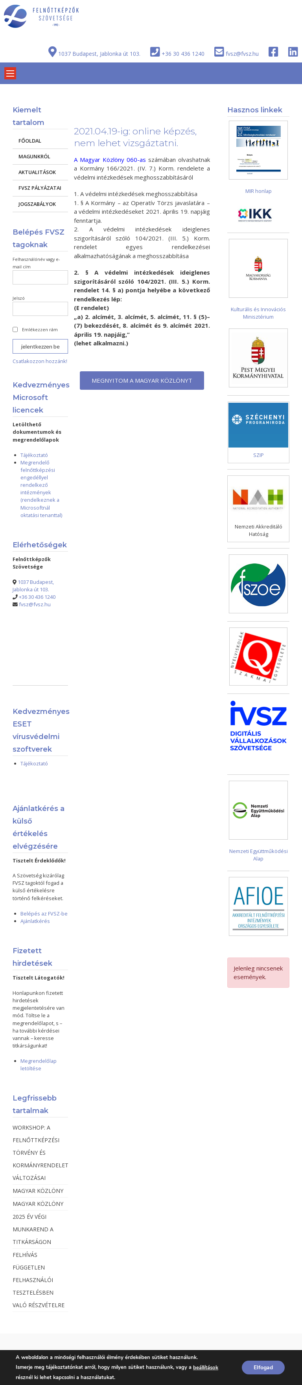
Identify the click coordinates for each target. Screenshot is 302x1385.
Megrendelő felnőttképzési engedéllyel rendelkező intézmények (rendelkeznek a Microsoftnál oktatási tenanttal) (41, 489)
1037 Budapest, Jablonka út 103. (99, 53)
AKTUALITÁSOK (37, 172)
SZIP (258, 455)
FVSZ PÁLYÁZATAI (39, 187)
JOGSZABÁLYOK (37, 203)
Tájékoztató (34, 455)
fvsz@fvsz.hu (242, 53)
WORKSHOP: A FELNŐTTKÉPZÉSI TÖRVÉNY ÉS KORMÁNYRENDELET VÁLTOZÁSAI (40, 1152)
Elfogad (263, 1367)
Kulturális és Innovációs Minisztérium (258, 313)
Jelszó (19, 298)
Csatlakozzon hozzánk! (40, 361)
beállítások (205, 1367)
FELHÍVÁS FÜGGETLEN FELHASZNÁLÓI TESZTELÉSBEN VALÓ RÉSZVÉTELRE (38, 1280)
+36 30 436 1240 (183, 53)
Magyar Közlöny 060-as (113, 159)
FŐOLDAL (29, 140)
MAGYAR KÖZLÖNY (38, 1190)
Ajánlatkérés (35, 921)
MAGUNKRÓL (34, 156)
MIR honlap (258, 190)
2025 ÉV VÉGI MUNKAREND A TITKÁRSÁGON (33, 1229)
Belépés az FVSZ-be (44, 913)
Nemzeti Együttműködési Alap (258, 855)
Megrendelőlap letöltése (38, 1064)
